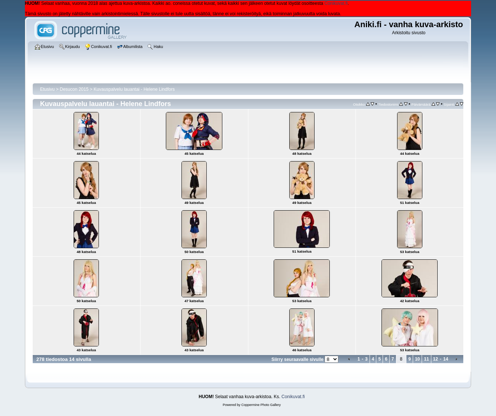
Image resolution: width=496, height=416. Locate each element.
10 (417, 359)
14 (445, 359)
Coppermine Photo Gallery (261, 405)
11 (426, 359)
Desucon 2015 (74, 89)
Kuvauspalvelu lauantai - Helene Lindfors (134, 89)
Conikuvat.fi (336, 3)
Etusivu (47, 89)
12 (435, 359)
